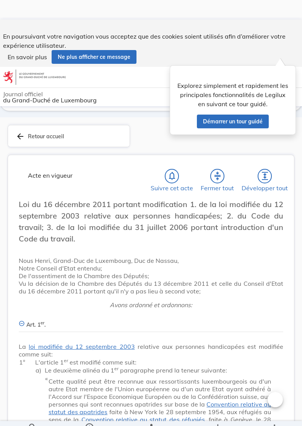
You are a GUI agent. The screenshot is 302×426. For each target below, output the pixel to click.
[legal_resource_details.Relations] (151, 413)
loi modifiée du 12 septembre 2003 (82, 348)
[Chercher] (32, 413)
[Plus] (274, 413)
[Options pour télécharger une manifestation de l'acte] (217, 413)
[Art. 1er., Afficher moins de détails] (151, 322)
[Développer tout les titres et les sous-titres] (265, 177)
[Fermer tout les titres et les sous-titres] (217, 177)
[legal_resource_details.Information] (89, 413)
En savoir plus (27, 37)
